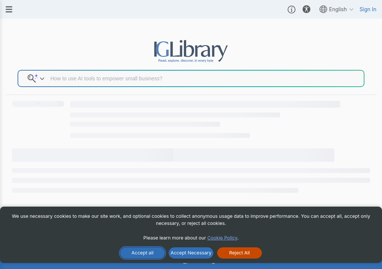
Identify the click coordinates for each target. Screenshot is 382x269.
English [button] (336, 9)
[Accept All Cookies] (142, 253)
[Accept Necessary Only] (191, 253)
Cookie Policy (222, 238)
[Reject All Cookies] (239, 253)
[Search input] (204, 78)
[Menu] (9, 9)
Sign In (368, 9)
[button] (291, 9)
